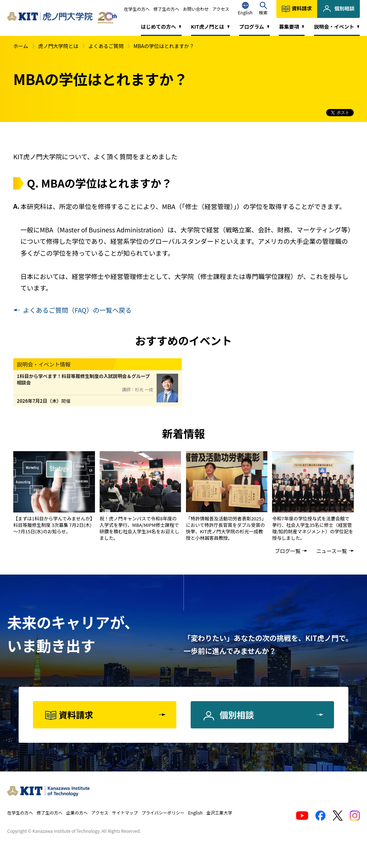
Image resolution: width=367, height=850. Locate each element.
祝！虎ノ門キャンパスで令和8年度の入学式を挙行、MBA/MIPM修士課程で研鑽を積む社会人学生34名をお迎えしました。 (139, 528)
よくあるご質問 (106, 45)
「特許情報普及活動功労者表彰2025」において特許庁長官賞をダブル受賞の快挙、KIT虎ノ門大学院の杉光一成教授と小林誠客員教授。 (226, 528)
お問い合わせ (196, 9)
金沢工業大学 (219, 812)
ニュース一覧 (331, 550)
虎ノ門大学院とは (58, 45)
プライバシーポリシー (163, 812)
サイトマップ (125, 812)
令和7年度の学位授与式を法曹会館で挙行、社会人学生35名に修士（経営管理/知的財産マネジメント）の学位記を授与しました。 (312, 528)
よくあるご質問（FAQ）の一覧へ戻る (77, 310)
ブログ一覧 (287, 550)
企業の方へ (77, 812)
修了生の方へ (166, 9)
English (195, 812)
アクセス (220, 9)
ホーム (20, 45)
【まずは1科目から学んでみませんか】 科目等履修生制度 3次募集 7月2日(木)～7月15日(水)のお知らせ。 (54, 525)
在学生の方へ (137, 9)
